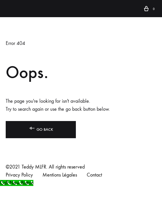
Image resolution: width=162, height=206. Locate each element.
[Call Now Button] (16, 183)
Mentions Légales (59, 175)
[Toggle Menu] (8, 9)
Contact (94, 175)
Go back (41, 128)
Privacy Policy (19, 175)
